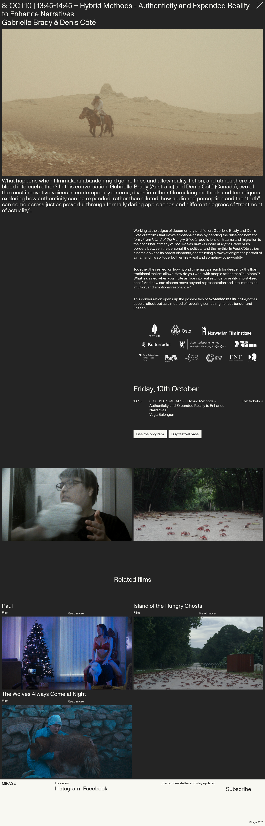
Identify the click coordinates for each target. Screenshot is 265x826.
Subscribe (173, 789)
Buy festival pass (185, 434)
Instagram (67, 788)
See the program (150, 434)
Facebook (95, 788)
